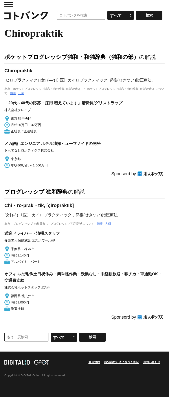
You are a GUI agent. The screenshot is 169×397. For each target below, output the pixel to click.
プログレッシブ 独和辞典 (36, 192)
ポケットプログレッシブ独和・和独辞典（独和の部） (71, 57)
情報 (13, 93)
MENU (8, 4)
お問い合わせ (151, 362)
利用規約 (94, 362)
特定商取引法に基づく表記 (121, 362)
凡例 (21, 93)
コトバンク (26, 15)
